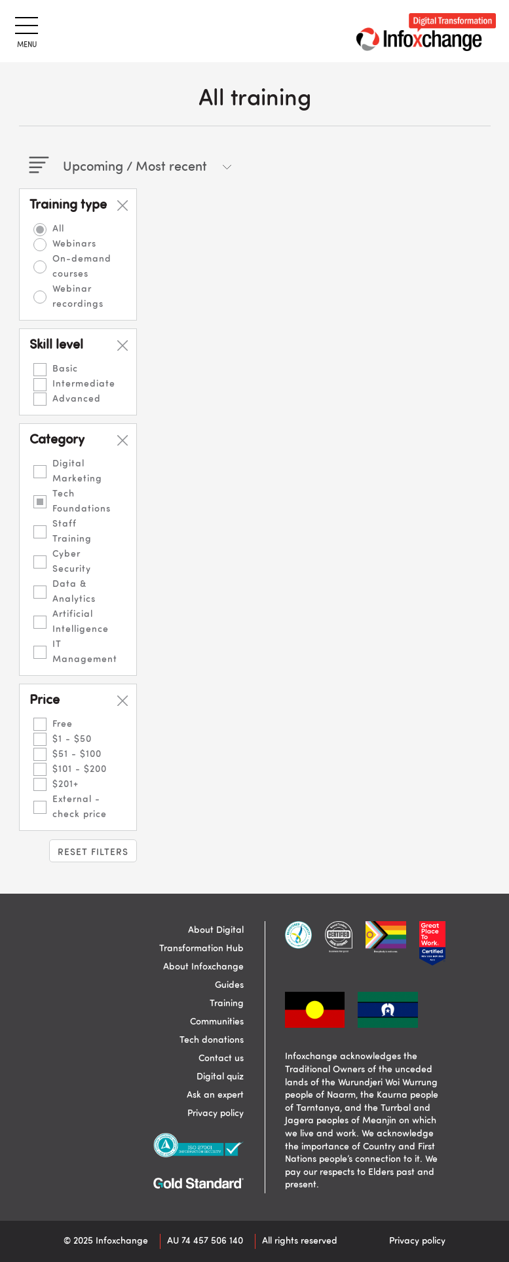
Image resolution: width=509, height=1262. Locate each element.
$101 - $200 (79, 769)
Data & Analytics (74, 592)
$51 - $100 (77, 754)
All (58, 229)
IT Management (84, 652)
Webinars (74, 244)
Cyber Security (71, 562)
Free (62, 724)
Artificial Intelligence (80, 622)
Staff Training (72, 531)
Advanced (76, 399)
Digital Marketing (77, 471)
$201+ (65, 784)
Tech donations (211, 1040)
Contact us (221, 1058)
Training (227, 1003)
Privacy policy (215, 1113)
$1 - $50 (72, 739)
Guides (229, 985)
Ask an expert (215, 1095)
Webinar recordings (78, 297)
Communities (217, 1021)
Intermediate (83, 384)
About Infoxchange (203, 967)
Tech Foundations (81, 501)
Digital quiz (220, 1076)
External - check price (79, 807)
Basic (65, 369)
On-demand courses (81, 266)
